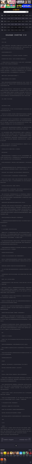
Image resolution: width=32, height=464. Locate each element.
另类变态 (30, 21)
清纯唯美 (23, 24)
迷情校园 (19, 27)
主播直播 (26, 18)
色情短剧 (23, 30)
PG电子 (5, 15)
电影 (2, 21)
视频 (2, 18)
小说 (2, 27)
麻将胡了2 (19, 15)
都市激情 (5, 27)
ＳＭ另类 (30, 18)
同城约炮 (5, 30)
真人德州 (8, 15)
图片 (2, 24)
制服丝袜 (19, 21)
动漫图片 (16, 24)
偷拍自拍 (8, 21)
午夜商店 (8, 30)
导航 (2, 30)
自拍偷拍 (8, 18)
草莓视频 (12, 30)
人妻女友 (12, 27)
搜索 (27, 11)
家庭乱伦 (8, 27)
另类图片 (30, 24)
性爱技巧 (30, 27)
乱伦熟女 (26, 21)
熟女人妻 (19, 18)
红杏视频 (19, 30)
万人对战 (12, 15)
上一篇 (8, 440)
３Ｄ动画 (16, 18)
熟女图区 (26, 24)
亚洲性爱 (5, 21)
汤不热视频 (16, 30)
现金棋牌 (26, 15)
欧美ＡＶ (12, 18)
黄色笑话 (26, 27)
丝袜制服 (23, 18)
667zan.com (16, 10)
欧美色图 (12, 24)
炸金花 (23, 15)
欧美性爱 (16, 21)
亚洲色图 (8, 24)
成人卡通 (12, 21)
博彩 (2, 15)
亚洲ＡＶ (5, 18)
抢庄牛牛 (30, 15)
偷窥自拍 (5, 24)
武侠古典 (16, 27)
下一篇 (24, 439)
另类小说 (23, 27)
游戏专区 (16, 15)
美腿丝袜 (19, 24)
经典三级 (23, 21)
